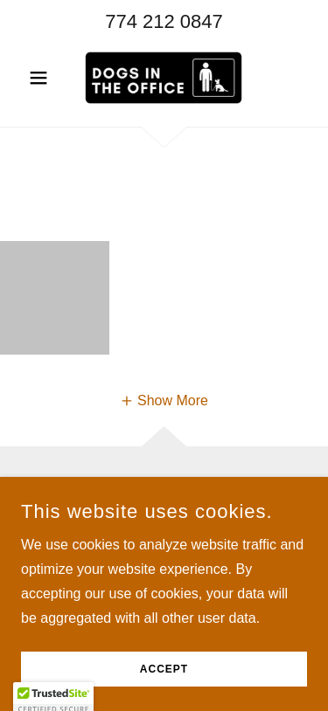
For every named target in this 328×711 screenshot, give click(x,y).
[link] (164, 78)
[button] (42, 77)
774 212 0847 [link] (164, 21)
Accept (164, 669)
